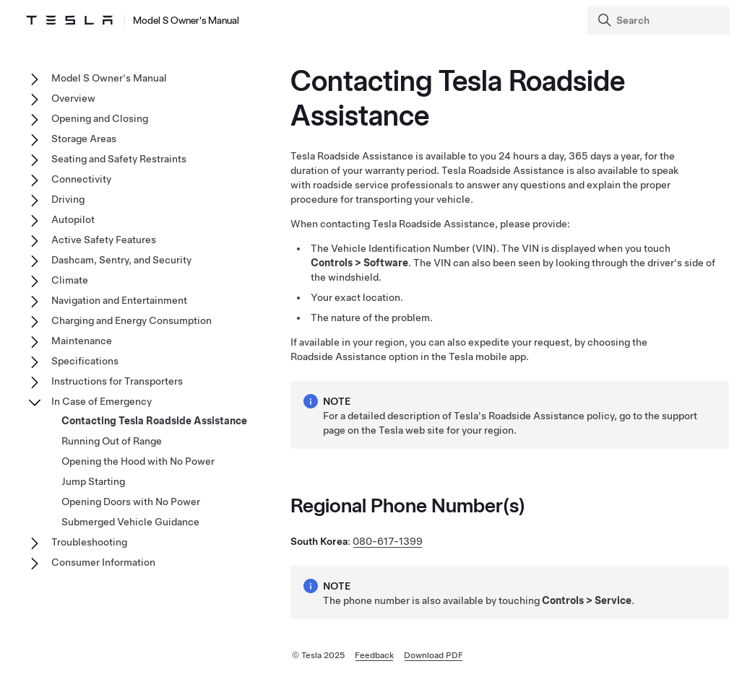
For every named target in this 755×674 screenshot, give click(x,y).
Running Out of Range (111, 441)
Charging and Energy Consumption (131, 320)
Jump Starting (93, 481)
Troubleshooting (89, 542)
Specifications (84, 361)
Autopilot (73, 219)
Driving (68, 199)
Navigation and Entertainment (119, 300)
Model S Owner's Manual (109, 78)
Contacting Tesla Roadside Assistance (154, 420)
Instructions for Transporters (117, 381)
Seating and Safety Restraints (118, 159)
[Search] (660, 20)
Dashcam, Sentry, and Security (121, 260)
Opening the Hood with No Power (138, 461)
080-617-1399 (388, 541)
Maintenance (81, 340)
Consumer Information (103, 562)
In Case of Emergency (101, 401)
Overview (73, 98)
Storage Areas (83, 138)
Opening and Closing (99, 118)
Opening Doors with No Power (130, 501)
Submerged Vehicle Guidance (130, 522)
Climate (69, 280)
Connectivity (81, 179)
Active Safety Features (103, 239)
